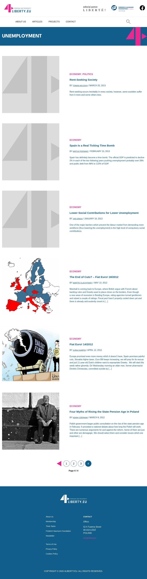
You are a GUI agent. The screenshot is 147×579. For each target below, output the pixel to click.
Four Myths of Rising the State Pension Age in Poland (104, 412)
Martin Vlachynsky (84, 284)
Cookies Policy (51, 553)
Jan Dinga (78, 222)
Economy (76, 73)
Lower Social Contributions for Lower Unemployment (97, 213)
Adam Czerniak (81, 420)
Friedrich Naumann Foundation (58, 529)
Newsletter (49, 534)
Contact (71, 22)
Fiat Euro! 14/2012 (83, 344)
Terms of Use (50, 543)
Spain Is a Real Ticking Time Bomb (95, 145)
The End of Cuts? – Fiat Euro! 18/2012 (97, 277)
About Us (20, 22)
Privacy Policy (50, 548)
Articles (37, 22)
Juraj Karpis (80, 351)
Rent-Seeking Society (85, 80)
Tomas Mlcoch (81, 86)
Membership (49, 518)
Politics (90, 73)
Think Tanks (49, 524)
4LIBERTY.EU (70, 571)
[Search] (128, 22)
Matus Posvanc (81, 152)
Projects (54, 22)
